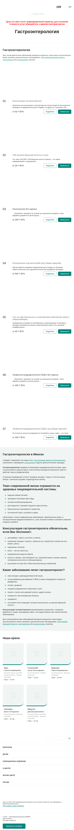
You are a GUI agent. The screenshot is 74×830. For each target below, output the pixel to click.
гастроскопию (8, 60)
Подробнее (50, 112)
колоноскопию (22, 60)
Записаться (64, 112)
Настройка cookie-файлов (13, 806)
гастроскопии (29, 463)
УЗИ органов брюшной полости (53, 57)
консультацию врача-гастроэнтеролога (49, 460)
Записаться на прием (14, 826)
